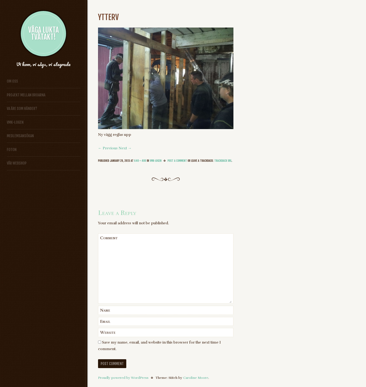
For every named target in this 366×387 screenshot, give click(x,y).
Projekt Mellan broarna (26, 95)
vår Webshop (17, 163)
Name (105, 310)
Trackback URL (223, 160)
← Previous (108, 148)
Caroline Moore (195, 378)
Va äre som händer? (22, 108)
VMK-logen (15, 122)
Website (108, 332)
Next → (125, 148)
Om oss (12, 81)
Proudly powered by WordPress (123, 378)
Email (105, 321)
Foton (12, 149)
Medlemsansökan (20, 136)
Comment (109, 237)
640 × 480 (140, 160)
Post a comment (177, 160)
